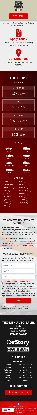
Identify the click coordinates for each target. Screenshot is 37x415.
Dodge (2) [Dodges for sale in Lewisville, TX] (7, 190)
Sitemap (21, 408)
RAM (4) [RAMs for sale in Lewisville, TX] (22, 196)
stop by (31, 246)
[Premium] (18, 132)
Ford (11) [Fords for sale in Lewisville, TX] (7, 193)
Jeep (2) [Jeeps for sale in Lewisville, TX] (6, 205)
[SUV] (26, 150)
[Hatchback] (9, 164)
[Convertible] (10, 150)
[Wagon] (26, 171)
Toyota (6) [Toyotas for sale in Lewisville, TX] (23, 202)
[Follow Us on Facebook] (18, 404)
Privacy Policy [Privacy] (25, 406)
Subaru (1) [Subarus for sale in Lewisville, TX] (23, 199)
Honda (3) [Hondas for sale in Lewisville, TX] (7, 196)
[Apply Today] (18, 38)
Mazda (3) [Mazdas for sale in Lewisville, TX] (23, 187)
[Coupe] (10, 157)
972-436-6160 (18, 334)
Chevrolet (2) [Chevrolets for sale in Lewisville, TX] (8, 187)
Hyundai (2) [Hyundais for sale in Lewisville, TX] (8, 199)
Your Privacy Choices (30, 408)
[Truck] (26, 157)
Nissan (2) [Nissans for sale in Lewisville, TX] (23, 193)
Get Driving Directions (18, 392)
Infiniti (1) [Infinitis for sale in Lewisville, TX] (7, 202)
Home (10, 406)
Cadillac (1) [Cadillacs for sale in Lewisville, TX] (8, 184)
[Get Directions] (18, 58)
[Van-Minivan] (26, 164)
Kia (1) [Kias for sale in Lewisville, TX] (22, 181)
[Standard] (18, 119)
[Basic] (18, 105)
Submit (18, 300)
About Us (14, 406)
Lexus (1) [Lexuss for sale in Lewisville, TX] (23, 184)
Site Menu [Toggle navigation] (19, 16)
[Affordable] (18, 91)
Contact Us (19, 406)
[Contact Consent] (2, 282)
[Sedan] (10, 171)
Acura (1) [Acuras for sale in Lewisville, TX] (7, 181)
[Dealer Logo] (18, 6)
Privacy (24, 308)
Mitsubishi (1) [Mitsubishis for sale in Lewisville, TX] (25, 190)
